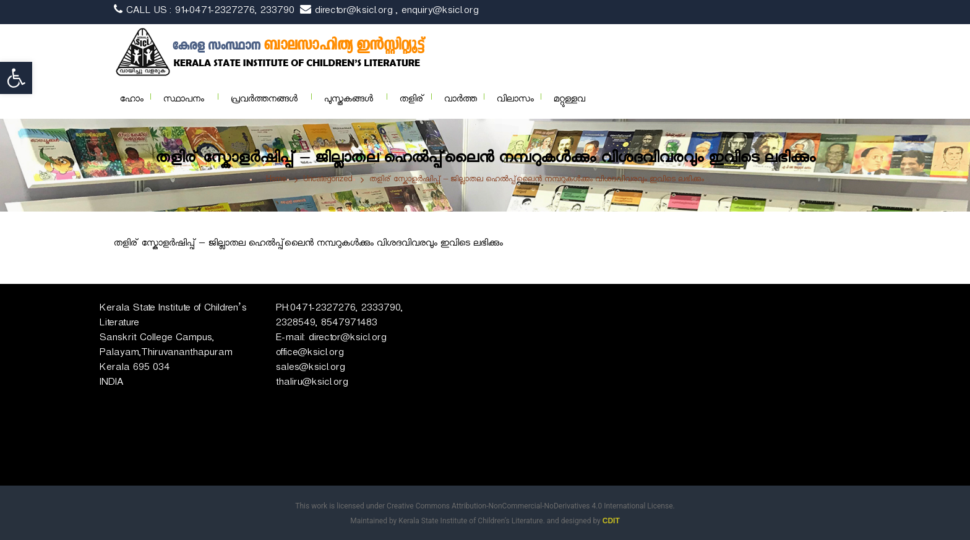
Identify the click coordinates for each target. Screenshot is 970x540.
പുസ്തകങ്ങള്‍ (348, 100)
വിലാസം (515, 100)
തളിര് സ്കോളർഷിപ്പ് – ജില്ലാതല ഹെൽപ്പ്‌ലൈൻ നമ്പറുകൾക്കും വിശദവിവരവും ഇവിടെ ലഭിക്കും (308, 245)
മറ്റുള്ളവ (569, 100)
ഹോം (132, 100)
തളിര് (412, 100)
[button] (16, 78)
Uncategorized (327, 180)
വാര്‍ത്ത (460, 100)
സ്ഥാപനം (183, 100)
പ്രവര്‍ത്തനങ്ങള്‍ (264, 100)
